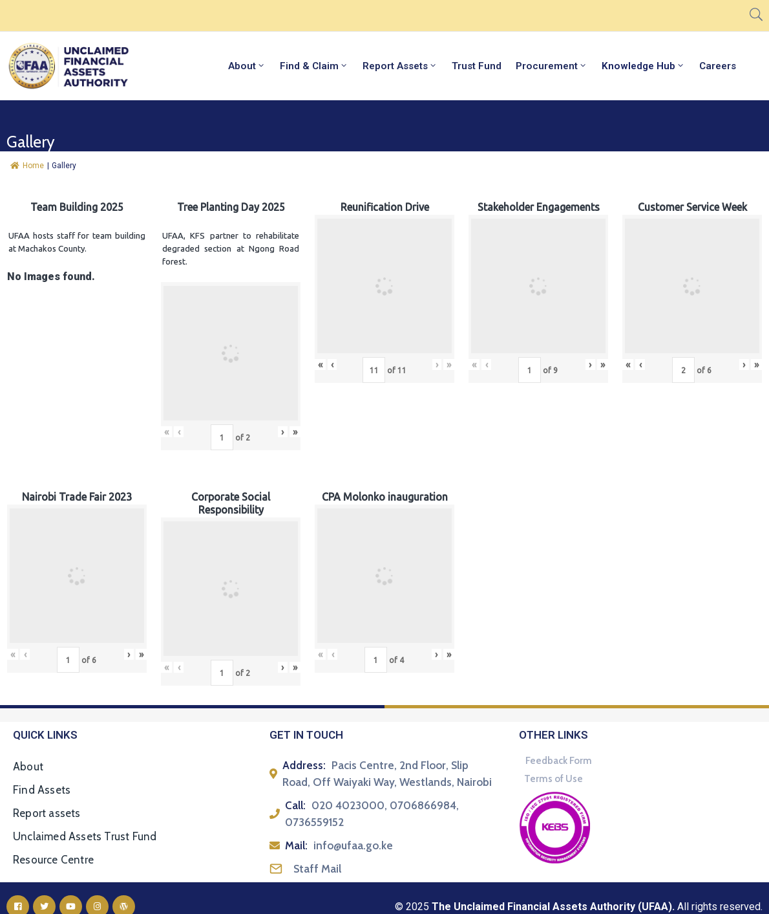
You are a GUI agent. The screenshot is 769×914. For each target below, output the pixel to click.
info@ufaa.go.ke (353, 845)
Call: (295, 805)
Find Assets (41, 789)
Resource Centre (53, 859)
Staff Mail (317, 868)
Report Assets (400, 66)
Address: (304, 765)
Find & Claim (314, 66)
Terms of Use (553, 779)
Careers (717, 66)
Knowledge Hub (643, 66)
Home (27, 165)
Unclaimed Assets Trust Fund (84, 836)
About (247, 66)
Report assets (47, 813)
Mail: (296, 845)
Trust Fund (476, 66)
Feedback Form (558, 761)
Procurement (551, 66)
